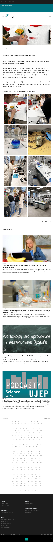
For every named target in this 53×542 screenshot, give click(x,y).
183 (41, 462)
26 (25, 423)
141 (39, 451)
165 (35, 458)
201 (17, 469)
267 (25, 488)
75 (28, 435)
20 (37, 421)
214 (36, 472)
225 (17, 476)
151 (16, 456)
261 (32, 485)
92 (20, 439)
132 (37, 449)
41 (41, 426)
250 (21, 483)
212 (28, 472)
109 (20, 444)
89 (41, 437)
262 (36, 485)
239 (40, 479)
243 (24, 481)
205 (32, 469)
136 (21, 451)
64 (23, 433)
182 (37, 462)
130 (30, 449)
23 (15, 423)
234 (21, 479)
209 (18, 472)
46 (26, 428)
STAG (6, 1)
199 (39, 467)
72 (18, 435)
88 (37, 437)
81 (15, 437)
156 (34, 456)
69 (39, 433)
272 (17, 490)
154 (26, 456)
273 (21, 490)
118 (19, 446)
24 (18, 423)
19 (34, 421)
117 (16, 446)
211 (25, 472)
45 (23, 428)
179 (26, 462)
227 (25, 476)
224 (13, 476)
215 (39, 472)
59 (37, 430)
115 (40, 444)
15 (21, 421)
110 (23, 444)
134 (14, 451)
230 (36, 476)
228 (28, 476)
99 (13, 442)
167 (14, 460)
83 (21, 437)
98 (39, 439)
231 (40, 476)
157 (37, 456)
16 (25, 421)
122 (33, 446)
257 (17, 485)
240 (13, 481)
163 (28, 458)
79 (41, 435)
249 (17, 483)
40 (38, 426)
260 (28, 485)
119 (23, 446)
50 (39, 428)
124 (40, 446)
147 (32, 453)
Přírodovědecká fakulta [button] (27, 5)
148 (36, 453)
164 (32, 458)
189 (32, 465)
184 (14, 465)
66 (29, 433)
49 (36, 428)
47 (30, 428)
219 (24, 474)
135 (17, 451)
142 (13, 453)
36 (25, 426)
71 (15, 435)
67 (33, 433)
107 (12, 444)
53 (18, 430)
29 (34, 423)
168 (17, 460)
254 (36, 483)
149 (39, 453)
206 (36, 469)
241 (17, 481)
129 (26, 449)
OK (26, 539)
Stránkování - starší (47, 419)
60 (41, 430)
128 (23, 449)
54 (21, 430)
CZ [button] (2, 1)
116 (12, 446)
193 (17, 467)
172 (32, 460)
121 (30, 446)
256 (13, 485)
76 (31, 435)
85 (28, 437)
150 (12, 456)
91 (16, 439)
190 (36, 465)
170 (25, 460)
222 (35, 474)
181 (34, 462)
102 (24, 442)
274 (25, 490)
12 (12, 421)
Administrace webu (5, 534)
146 (28, 453)
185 (17, 465)
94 (26, 439)
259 (25, 485)
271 (40, 488)
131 (34, 449)
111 (27, 444)
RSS (12, 534)
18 (31, 421)
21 (40, 421)
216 (14, 474)
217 (17, 474)
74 (25, 435)
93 (23, 439)
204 (28, 469)
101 (21, 442)
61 (13, 433)
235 (25, 479)
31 (41, 423)
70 (12, 435)
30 (38, 423)
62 (16, 433)
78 (37, 435)
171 (28, 460)
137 (25, 451)
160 (17, 458)
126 (16, 449)
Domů (5, 48)
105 (35, 442)
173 (35, 460)
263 (40, 485)
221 (32, 474)
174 (39, 460)
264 (13, 488)
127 (19, 449)
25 (21, 423)
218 (21, 474)
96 (33, 439)
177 (19, 462)
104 (32, 442)
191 (39, 465)
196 (28, 467)
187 (25, 465)
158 (41, 456)
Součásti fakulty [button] (27, 9)
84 (25, 437)
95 (29, 439)
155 (30, 456)
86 (31, 437)
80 (12, 437)
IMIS (10, 1)
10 (37, 419)
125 (12, 449)
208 (14, 472)
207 (40, 469)
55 (24, 430)
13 (15, 421)
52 (15, 430)
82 (18, 437)
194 (21, 467)
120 (26, 446)
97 (36, 439)
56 (28, 430)
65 (26, 433)
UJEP (13, 1)
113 (33, 444)
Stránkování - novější (6, 419)
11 (40, 419)
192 (13, 467)
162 (24, 458)
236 (28, 479)
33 (15, 426)
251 (25, 483)
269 (32, 488)
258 (21, 485)
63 (19, 433)
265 (17, 488)
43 (16, 428)
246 (36, 481)
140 (36, 451)
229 (32, 476)
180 (30, 462)
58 (34, 430)
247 (40, 481)
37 (28, 426)
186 (21, 465)
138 (28, 451)
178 (23, 462)
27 (28, 423)
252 (28, 483)
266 (21, 488)
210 (21, 472)
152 (19, 456)
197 (32, 467)
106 (39, 442)
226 (21, 476)
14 (18, 421)
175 (12, 462)
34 (18, 426)
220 (28, 474)
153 (23, 456)
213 (32, 472)
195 (25, 467)
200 (13, 469)
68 (36, 433)
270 (36, 488)
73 (21, 435)
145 (25, 453)
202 (21, 469)
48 (33, 428)
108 (16, 444)
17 (28, 421)
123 (37, 446)
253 (32, 483)
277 (36, 490)
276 (32, 490)
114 (37, 444)
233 (17, 479)
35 (21, 426)
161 (21, 458)
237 (32, 479)
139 (32, 451)
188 (28, 465)
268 (29, 488)
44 (20, 428)
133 (41, 449)
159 (14, 458)
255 (40, 483)
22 (12, 423)
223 (39, 474)
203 (24, 469)
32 (12, 426)
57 (31, 430)
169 (21, 460)
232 (13, 479)
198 (36, 467)
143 (17, 453)
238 (36, 479)
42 (13, 428)
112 (30, 444)
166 (39, 458)
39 (34, 426)
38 (31, 426)
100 (17, 442)
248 (13, 483)
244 (28, 481)
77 (34, 435)
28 (31, 423)
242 (21, 481)
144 (21, 453)
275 (28, 490)
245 (32, 481)
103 (28, 442)
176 (16, 462)
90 (13, 439)
